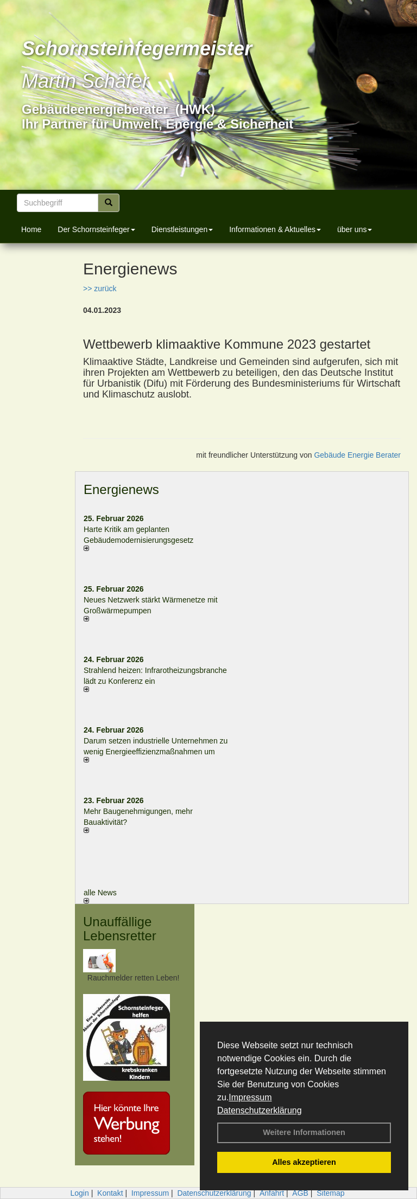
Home (31, 229)
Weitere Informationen (304, 1132)
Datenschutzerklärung (259, 1110)
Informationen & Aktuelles (275, 229)
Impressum (250, 1097)
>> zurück (99, 288)
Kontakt (110, 1193)
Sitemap (330, 1193)
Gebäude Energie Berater (357, 455)
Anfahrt (272, 1193)
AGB (300, 1193)
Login (79, 1193)
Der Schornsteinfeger (96, 229)
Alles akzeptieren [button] (304, 1162)
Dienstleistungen (182, 229)
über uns (354, 229)
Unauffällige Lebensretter (119, 928)
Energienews (121, 489)
